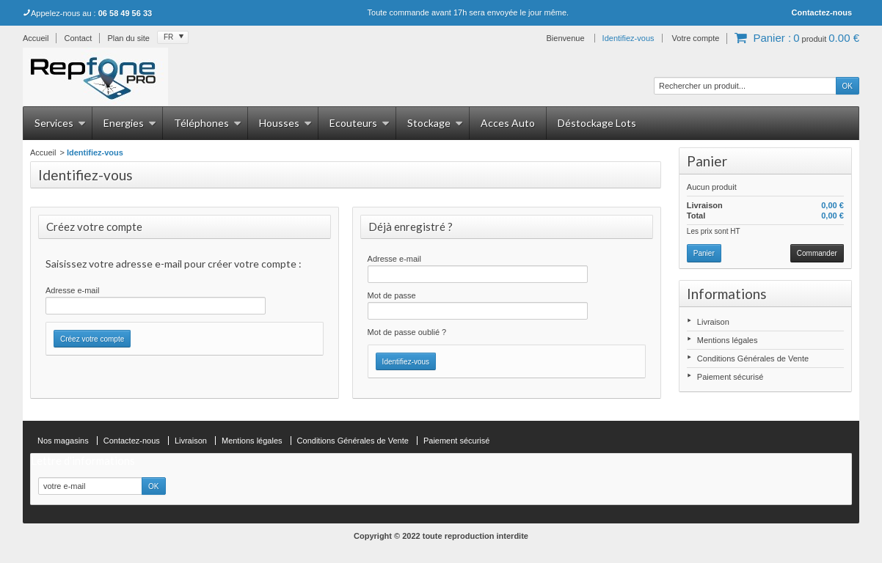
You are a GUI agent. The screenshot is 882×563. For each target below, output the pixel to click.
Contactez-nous (822, 12)
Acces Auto (508, 123)
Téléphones (207, 123)
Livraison (713, 321)
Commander (817, 253)
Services (60, 123)
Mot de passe (392, 295)
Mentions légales (727, 340)
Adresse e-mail (72, 290)
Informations (727, 293)
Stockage (435, 123)
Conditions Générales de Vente (753, 358)
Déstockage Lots (597, 123)
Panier (707, 160)
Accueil (43, 152)
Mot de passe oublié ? (407, 332)
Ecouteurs (359, 123)
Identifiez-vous (628, 38)
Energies (129, 123)
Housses (285, 123)
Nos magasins (63, 440)
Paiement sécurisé (730, 376)
